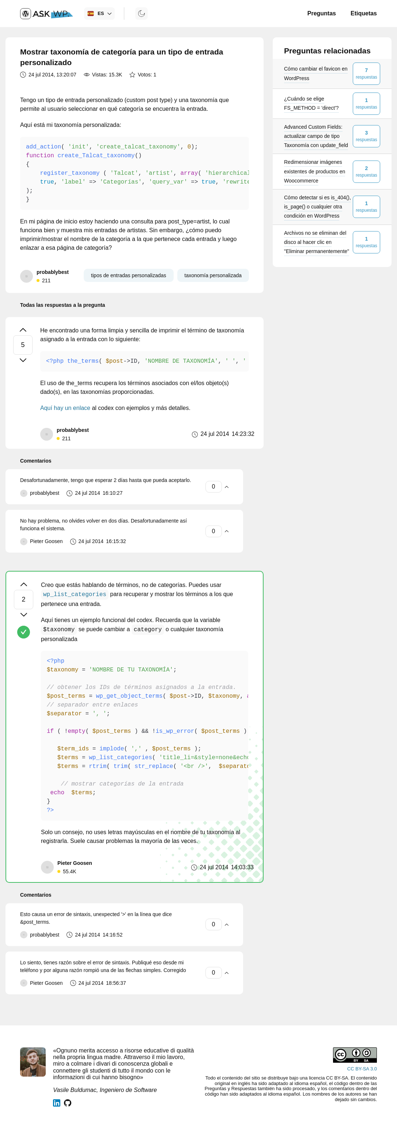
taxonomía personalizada (213, 275)
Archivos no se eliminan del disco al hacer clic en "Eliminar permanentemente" (316, 242)
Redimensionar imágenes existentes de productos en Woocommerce (314, 171)
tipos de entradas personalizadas (128, 275)
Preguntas (321, 13)
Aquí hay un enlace (65, 408)
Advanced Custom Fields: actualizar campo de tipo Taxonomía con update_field (316, 136)
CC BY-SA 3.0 (362, 1068)
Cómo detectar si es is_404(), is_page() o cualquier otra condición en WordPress (317, 207)
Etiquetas (364, 13)
